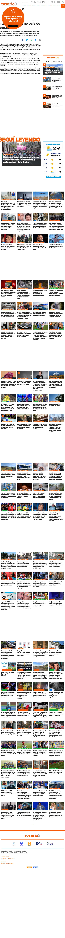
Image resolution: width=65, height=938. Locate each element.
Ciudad (33, 6)
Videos (58, 6)
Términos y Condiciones (7, 858)
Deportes (50, 6)
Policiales (43, 6)
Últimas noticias (26, 6)
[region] (32, 14)
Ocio (54, 6)
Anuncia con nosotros (7, 863)
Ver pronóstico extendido (53, 176)
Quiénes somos (5, 856)
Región (38, 6)
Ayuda (2, 860)
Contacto (3, 862)
